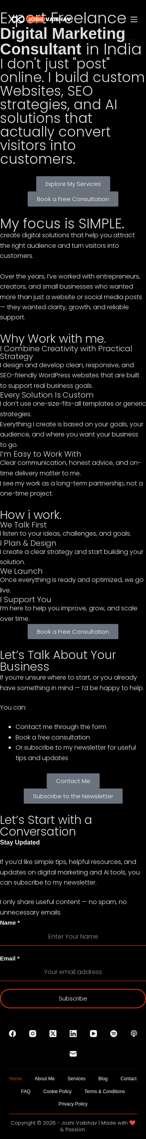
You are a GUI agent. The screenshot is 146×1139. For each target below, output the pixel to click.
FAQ (25, 1091)
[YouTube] (93, 1033)
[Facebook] (12, 1033)
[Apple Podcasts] (133, 1033)
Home (15, 1078)
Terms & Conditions (104, 1091)
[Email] (73, 1053)
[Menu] (133, 19)
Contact (129, 1078)
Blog (103, 1078)
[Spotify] (113, 1033)
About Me (45, 1078)
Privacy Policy (73, 1104)
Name (10, 922)
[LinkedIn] (73, 1033)
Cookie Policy (57, 1091)
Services (76, 1078)
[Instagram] (32, 1033)
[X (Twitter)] (52, 1033)
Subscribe (73, 998)
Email (9, 958)
